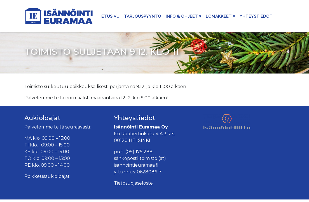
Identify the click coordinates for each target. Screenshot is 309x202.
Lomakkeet (219, 16)
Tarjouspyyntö (142, 16)
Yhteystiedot (256, 16)
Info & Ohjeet (182, 16)
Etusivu (110, 16)
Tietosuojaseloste (133, 183)
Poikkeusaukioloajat (47, 176)
